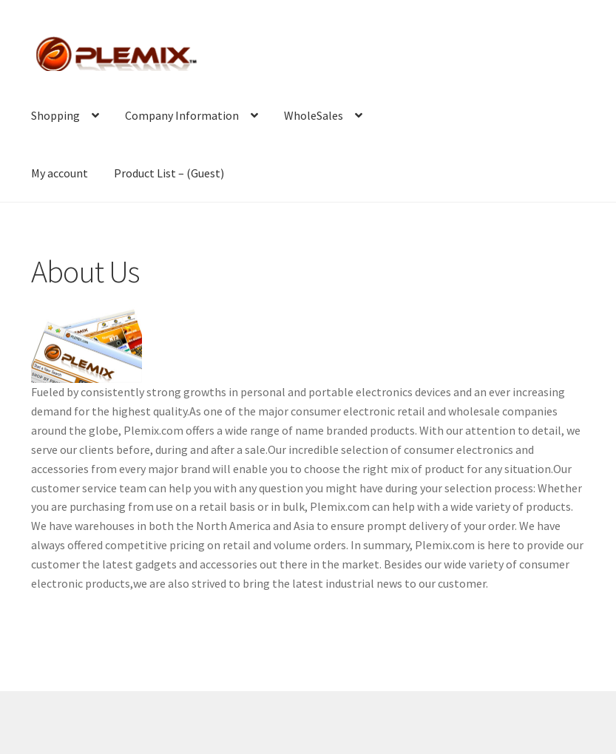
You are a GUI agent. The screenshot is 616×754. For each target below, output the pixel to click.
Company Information (182, 115)
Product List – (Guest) (169, 173)
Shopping (55, 115)
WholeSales (313, 115)
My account (59, 173)
